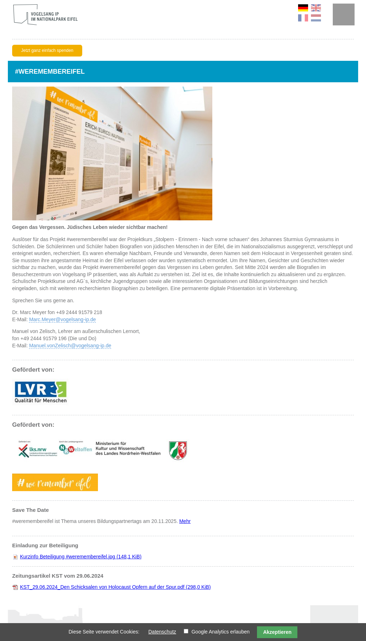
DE (303, 7)
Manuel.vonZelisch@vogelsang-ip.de (70, 345)
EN (316, 7)
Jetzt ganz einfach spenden (47, 50)
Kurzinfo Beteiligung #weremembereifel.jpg (81, 556)
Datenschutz (162, 632)
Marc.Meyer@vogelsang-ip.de (62, 319)
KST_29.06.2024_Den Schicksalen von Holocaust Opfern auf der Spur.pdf (115, 587)
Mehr (185, 521)
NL (316, 17)
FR (303, 17)
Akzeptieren (277, 632)
